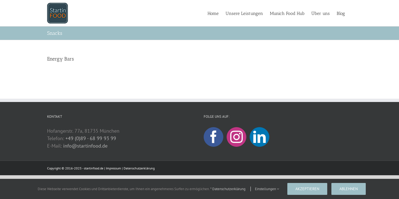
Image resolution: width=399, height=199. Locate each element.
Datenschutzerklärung (139, 168)
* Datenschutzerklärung (227, 189)
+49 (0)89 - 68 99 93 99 (90, 138)
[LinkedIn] (259, 137)
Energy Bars (60, 59)
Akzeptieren (307, 188)
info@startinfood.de (85, 146)
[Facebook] (213, 137)
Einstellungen (267, 189)
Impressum (113, 168)
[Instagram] (236, 137)
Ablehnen (348, 188)
